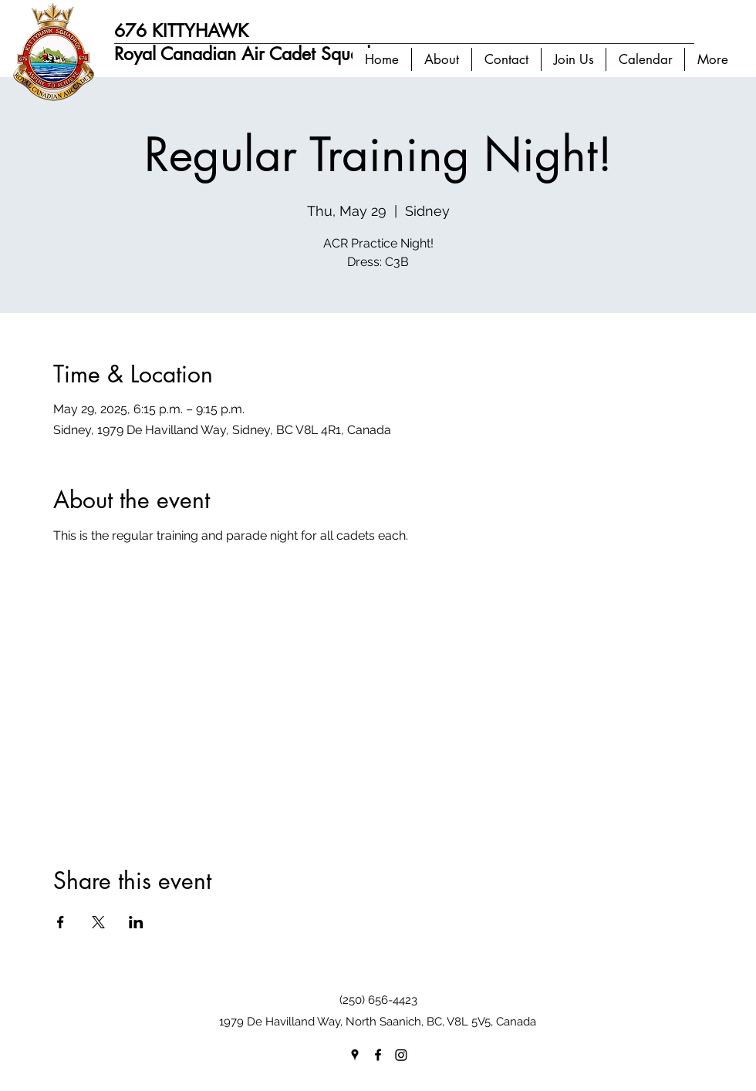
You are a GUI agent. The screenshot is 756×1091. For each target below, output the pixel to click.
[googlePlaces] (355, 1054)
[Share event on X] (98, 922)
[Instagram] (401, 1054)
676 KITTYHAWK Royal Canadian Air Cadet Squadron (255, 42)
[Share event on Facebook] (60, 922)
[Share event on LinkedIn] (136, 922)
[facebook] (378, 1054)
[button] (441, 59)
